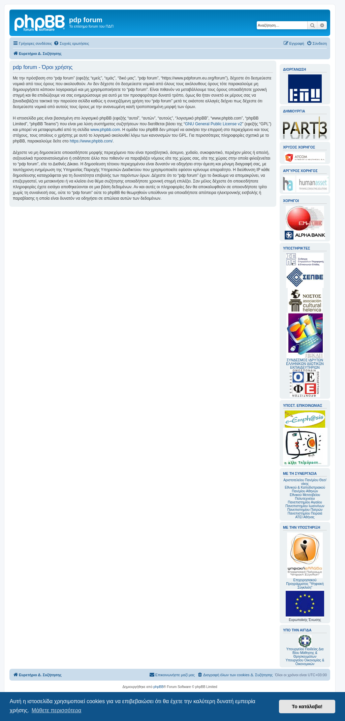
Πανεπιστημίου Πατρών (305, 510)
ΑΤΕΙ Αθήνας (304, 517)
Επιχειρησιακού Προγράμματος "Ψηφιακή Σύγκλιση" (305, 560)
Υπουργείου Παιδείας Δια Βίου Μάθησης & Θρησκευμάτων (305, 652)
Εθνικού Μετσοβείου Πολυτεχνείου (305, 496)
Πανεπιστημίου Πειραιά (305, 513)
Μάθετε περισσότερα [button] (57, 710)
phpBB (158, 687)
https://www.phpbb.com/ (91, 141)
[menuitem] (71, 43)
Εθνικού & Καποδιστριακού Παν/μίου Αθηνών (305, 489)
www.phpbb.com (105, 129)
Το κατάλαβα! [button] (307, 706)
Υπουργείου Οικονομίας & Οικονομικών (305, 662)
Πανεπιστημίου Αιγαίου (305, 502)
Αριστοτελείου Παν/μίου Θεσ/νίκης (304, 482)
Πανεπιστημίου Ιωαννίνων (304, 506)
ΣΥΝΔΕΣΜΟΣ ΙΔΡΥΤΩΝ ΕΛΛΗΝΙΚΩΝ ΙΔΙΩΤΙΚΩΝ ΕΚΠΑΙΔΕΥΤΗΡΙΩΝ (304, 363)
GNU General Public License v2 (213, 124)
